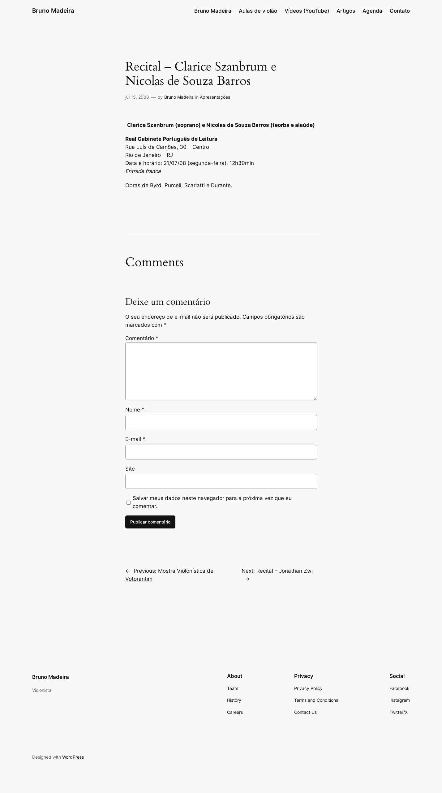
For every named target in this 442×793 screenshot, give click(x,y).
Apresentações (215, 97)
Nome (134, 410)
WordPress (73, 757)
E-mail (135, 439)
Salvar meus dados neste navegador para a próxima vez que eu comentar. (212, 502)
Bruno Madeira (53, 10)
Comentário (141, 338)
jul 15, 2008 (137, 97)
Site (130, 469)
